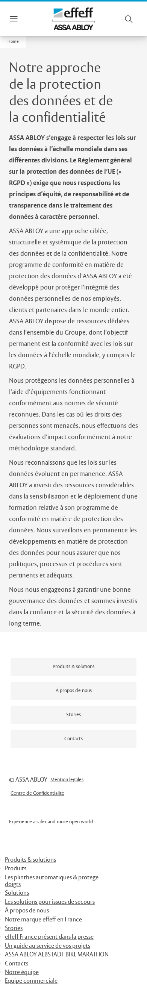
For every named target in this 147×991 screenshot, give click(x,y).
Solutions (17, 893)
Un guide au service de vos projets (47, 946)
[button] (13, 42)
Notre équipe (22, 972)
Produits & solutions (30, 860)
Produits (15, 869)
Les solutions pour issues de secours (50, 902)
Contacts (16, 964)
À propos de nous (27, 911)
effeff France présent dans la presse (49, 937)
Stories (14, 928)
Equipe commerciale (31, 981)
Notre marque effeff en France (43, 920)
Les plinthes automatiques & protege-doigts (52, 881)
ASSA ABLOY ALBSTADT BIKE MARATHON (57, 955)
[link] (73, 667)
